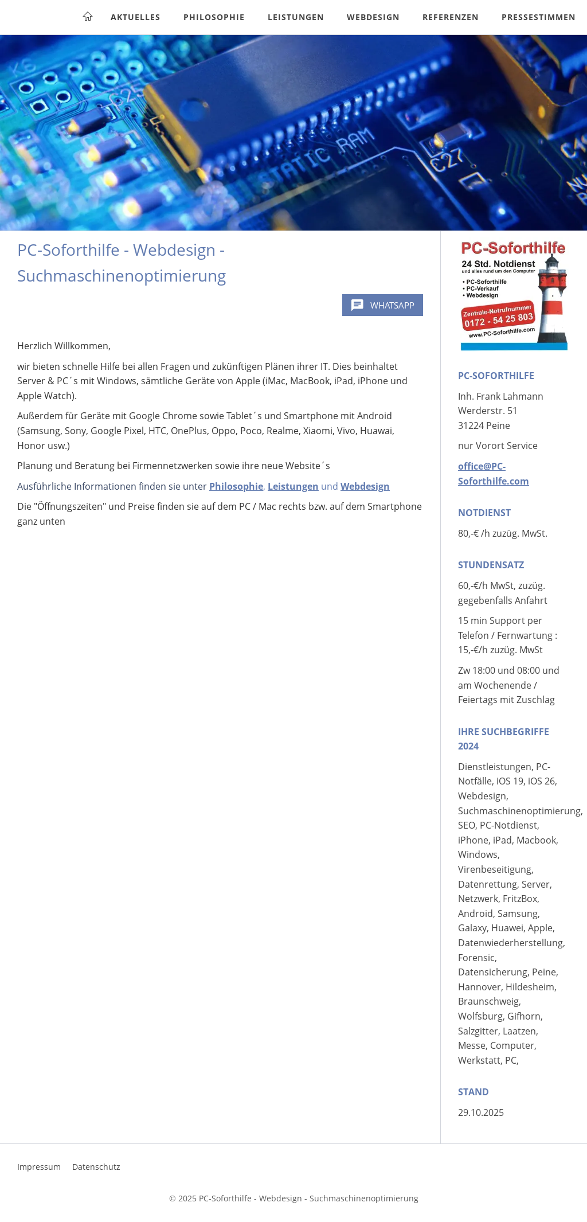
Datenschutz (96, 1166)
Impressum (39, 1166)
